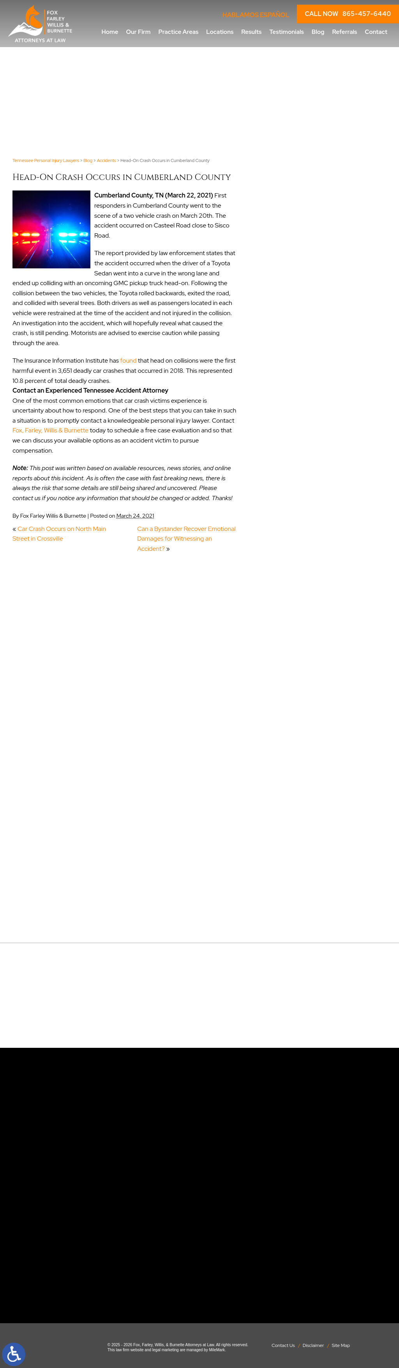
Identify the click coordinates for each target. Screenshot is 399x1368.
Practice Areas (178, 32)
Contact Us (283, 1345)
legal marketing (165, 1350)
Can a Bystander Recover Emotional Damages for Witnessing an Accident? (186, 539)
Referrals (344, 32)
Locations (219, 32)
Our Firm (138, 32)
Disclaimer (313, 1345)
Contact (376, 32)
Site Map (341, 1345)
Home (110, 32)
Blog (318, 32)
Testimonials (286, 32)
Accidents (106, 160)
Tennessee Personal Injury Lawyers (45, 160)
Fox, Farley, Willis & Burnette (50, 430)
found (128, 360)
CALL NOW (348, 14)
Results (251, 32)
